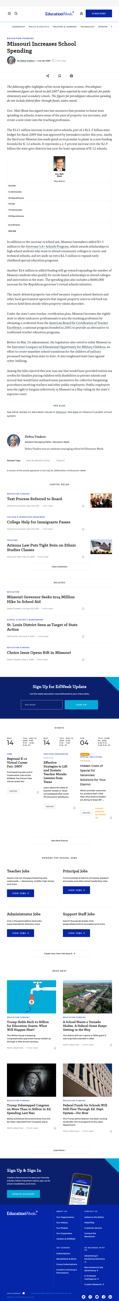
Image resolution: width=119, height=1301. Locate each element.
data (75, 412)
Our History (62, 1222)
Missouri (61, 412)
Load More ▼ (59, 1150)
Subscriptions (63, 1253)
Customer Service (93, 1228)
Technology (87, 27)
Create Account (23, 1194)
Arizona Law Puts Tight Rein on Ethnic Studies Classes (41, 547)
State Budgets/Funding (38, 460)
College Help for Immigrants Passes (38, 522)
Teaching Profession (56, 754)
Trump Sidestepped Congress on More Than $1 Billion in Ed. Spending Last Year (29, 1109)
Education (13, 592)
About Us (61, 1211)
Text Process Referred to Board (34, 499)
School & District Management (25, 620)
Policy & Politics (39, 27)
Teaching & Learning (65, 27)
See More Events (59, 840)
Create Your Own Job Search (59, 953)
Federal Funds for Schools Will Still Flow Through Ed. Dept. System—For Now (85, 1109)
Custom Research (94, 1284)
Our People (62, 1228)
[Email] (42, 704)
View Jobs (20, 893)
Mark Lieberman (15, 1048)
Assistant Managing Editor (38, 442)
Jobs (9, 754)
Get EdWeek (63, 1248)
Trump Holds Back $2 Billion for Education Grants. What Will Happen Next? (28, 1026)
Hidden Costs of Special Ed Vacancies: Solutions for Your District (93, 775)
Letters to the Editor (94, 1217)
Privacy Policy (27, 1297)
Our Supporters (64, 1233)
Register (13, 791)
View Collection (59, 567)
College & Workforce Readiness (26, 517)
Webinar (49, 758)
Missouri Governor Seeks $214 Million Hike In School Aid (41, 599)
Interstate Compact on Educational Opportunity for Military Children (58, 347)
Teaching (12, 540)
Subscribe (99, 14)
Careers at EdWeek (65, 1239)
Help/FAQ (89, 1222)
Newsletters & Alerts (66, 1259)
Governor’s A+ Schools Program (47, 246)
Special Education (91, 757)
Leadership (18, 27)
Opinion (103, 27)
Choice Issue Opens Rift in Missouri (39, 652)
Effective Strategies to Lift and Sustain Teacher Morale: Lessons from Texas (55, 772)
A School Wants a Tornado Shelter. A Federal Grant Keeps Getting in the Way (85, 1026)
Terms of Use (13, 1297)
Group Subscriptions (66, 1264)
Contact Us (91, 1211)
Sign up (81, 704)
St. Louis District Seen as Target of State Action (42, 627)
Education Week (61, 442)
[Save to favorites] (59, 76)
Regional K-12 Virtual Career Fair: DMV (17, 762)
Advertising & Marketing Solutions (94, 1259)
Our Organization (65, 1217)
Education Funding (20, 38)
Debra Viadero (27, 61)
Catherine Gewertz (16, 506)
